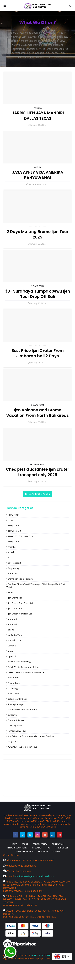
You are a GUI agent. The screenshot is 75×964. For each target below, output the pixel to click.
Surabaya (12, 714)
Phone (8, 860)
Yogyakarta (13, 741)
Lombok (12, 645)
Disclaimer (37, 848)
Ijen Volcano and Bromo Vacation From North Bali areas (37, 412)
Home (14, 844)
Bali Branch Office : (14, 896)
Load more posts (39, 493)
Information (13, 624)
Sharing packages (16, 704)
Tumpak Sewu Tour (17, 730)
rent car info (14, 693)
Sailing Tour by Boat (17, 698)
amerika (38, 108)
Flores (10, 592)
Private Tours (14, 682)
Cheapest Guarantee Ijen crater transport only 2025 (37, 472)
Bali (9, 557)
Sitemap (56, 851)
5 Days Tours (14, 541)
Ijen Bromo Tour (15, 597)
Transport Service (16, 720)
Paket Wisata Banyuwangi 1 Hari (23, 666)
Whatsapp (10, 865)
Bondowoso (13, 573)
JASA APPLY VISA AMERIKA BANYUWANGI (37, 175)
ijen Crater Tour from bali (20, 613)
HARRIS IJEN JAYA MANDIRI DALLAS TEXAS (37, 115)
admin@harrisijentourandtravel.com (34, 876)
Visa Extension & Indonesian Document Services (31, 736)
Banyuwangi (13, 568)
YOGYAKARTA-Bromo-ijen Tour (22, 746)
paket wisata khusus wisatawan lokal (26, 672)
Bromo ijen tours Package (20, 578)
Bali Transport (37, 464)
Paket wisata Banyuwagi (19, 661)
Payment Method (24, 851)
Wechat (9, 871)
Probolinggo (13, 688)
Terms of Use (61, 848)
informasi (12, 619)
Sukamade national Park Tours (22, 709)
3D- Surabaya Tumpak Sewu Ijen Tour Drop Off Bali (37, 294)
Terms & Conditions (17, 848)
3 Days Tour (37, 286)
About (25, 844)
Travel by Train (15, 725)
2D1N (37, 226)
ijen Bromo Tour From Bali (20, 603)
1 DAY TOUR (13, 514)
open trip (12, 656)
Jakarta (11, 629)
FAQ (48, 848)
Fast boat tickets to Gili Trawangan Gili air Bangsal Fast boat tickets (35, 586)
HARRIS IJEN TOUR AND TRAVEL (47, 955)
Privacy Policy (40, 844)
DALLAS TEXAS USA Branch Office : (23, 910)
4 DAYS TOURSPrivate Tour (20, 536)
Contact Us (58, 844)
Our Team (43, 851)
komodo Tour (14, 640)
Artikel (11, 552)
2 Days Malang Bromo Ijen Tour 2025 (37, 234)
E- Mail (8, 876)
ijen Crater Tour (15, 608)
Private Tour (13, 677)
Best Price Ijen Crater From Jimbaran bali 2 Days (37, 353)
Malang (11, 650)
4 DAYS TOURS (14, 530)
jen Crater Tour (15, 635)
